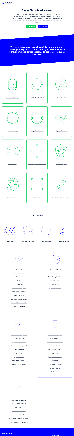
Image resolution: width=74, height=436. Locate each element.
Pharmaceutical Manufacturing (19, 422)
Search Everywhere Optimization (37, 164)
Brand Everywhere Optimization (61, 197)
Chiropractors (55, 284)
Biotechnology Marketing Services (19, 418)
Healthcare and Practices (55, 270)
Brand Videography (61, 164)
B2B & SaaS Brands (28, 241)
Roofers (19, 280)
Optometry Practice (55, 288)
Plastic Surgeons (55, 280)
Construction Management (19, 346)
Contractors (19, 353)
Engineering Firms (19, 357)
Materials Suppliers (19, 349)
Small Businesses (46, 241)
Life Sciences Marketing (19, 403)
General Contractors (19, 306)
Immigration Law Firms (55, 357)
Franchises (10, 241)
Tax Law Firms (55, 372)
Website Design (12, 164)
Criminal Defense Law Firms (55, 342)
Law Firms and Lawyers (55, 335)
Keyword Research (61, 131)
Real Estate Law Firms (55, 368)
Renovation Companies (19, 364)
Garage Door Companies (19, 292)
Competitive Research (37, 131)
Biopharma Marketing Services (19, 415)
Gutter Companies (19, 295)
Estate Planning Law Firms (55, 349)
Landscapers (19, 284)
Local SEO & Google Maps (37, 97)
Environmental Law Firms (55, 346)
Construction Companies (19, 335)
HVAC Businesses (19, 273)
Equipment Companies (19, 342)
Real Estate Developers (19, 361)
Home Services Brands (19, 270)
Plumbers (19, 277)
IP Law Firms (55, 361)
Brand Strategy (37, 197)
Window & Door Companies (19, 303)
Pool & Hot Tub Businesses (19, 299)
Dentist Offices (55, 273)
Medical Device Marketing (19, 411)
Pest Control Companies (19, 288)
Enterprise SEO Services (12, 98)
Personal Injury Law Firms (55, 364)
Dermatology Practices (55, 277)
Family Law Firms (55, 353)
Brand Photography (12, 197)
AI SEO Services (61, 97)
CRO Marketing (19, 407)
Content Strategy (13, 131)
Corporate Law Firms (55, 338)
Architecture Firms (19, 338)
